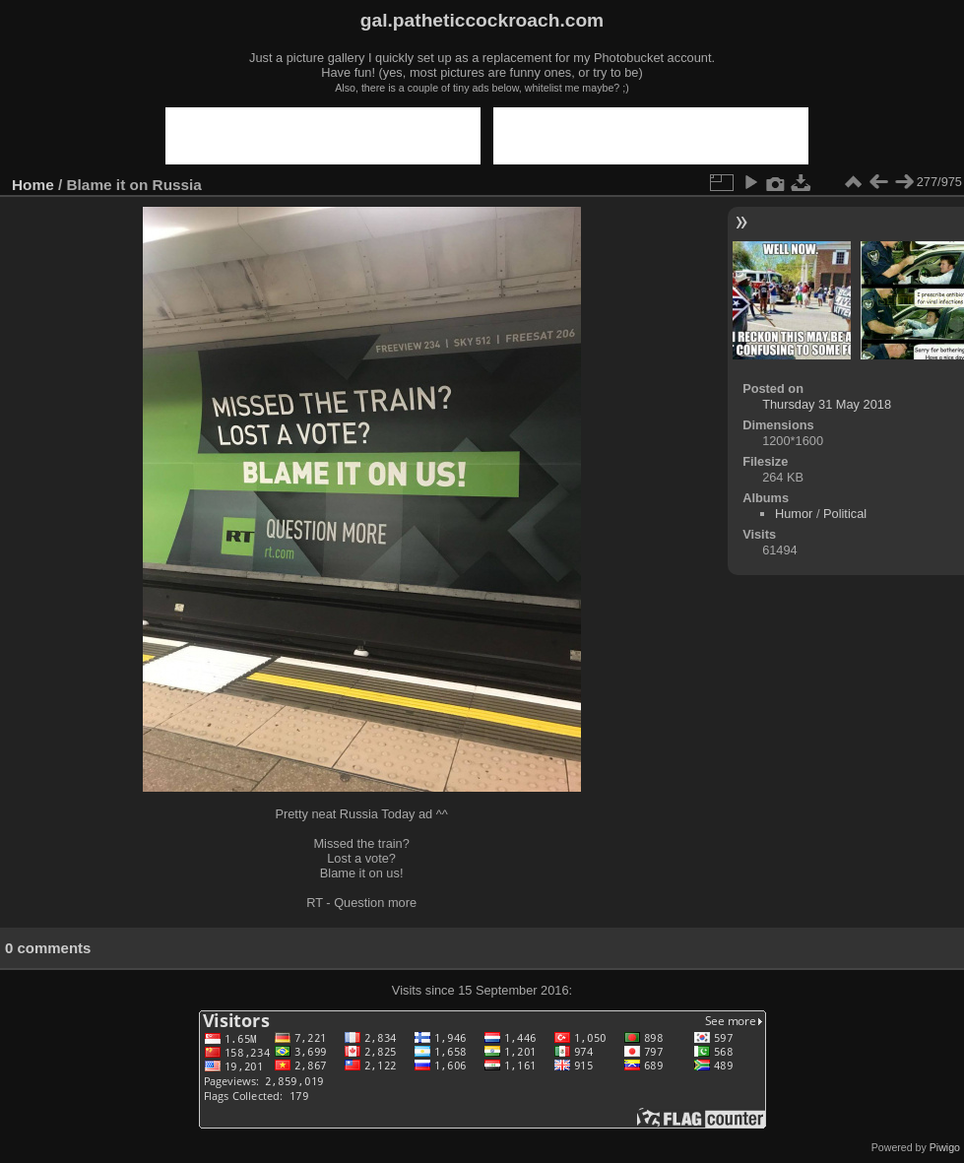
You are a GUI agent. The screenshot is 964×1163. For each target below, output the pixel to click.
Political (845, 513)
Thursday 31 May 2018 (826, 404)
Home (33, 184)
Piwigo (945, 1147)
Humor (793, 513)
